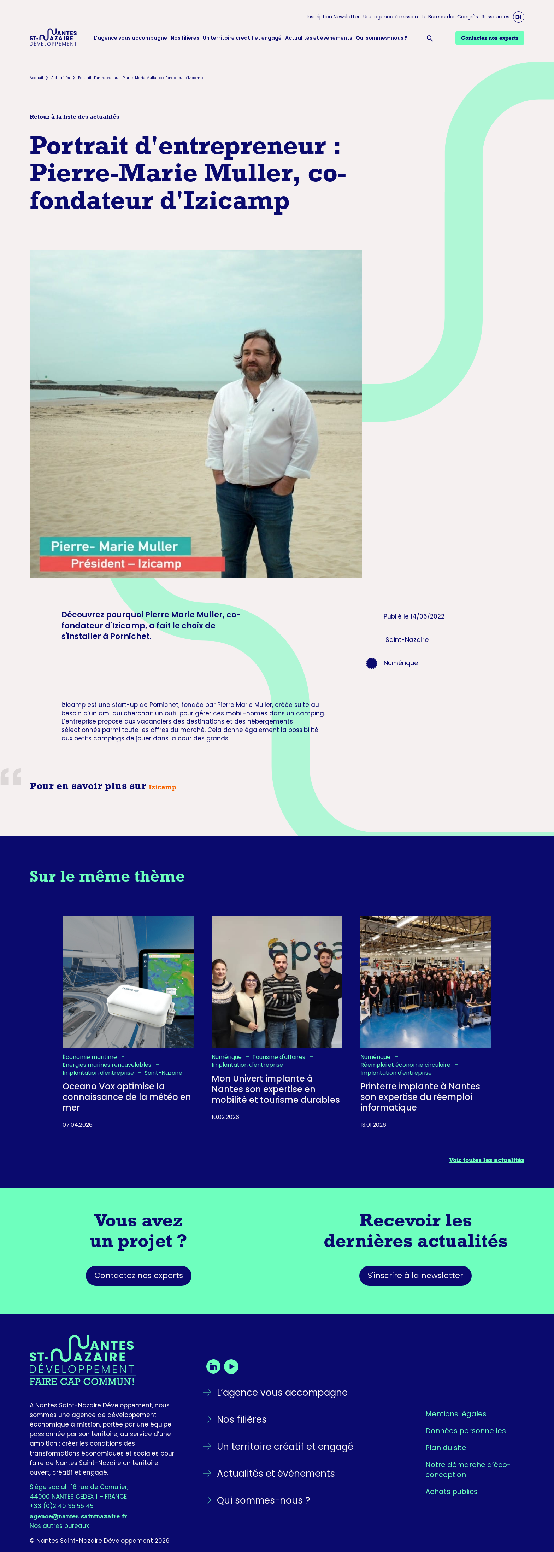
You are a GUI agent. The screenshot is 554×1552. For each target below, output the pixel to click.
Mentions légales (456, 1414)
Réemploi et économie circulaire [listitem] (406, 1065)
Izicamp (162, 787)
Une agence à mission (390, 16)
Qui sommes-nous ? (381, 38)
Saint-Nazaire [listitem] (163, 1073)
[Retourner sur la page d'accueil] (104, 1360)
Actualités (60, 78)
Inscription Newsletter (333, 16)
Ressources (495, 16)
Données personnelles (465, 1431)
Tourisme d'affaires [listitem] (279, 1057)
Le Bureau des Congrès (450, 16)
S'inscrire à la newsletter (415, 1275)
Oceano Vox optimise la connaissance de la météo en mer (127, 1096)
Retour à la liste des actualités (74, 116)
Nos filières (185, 38)
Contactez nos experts (138, 1275)
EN (518, 17)
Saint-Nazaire (407, 639)
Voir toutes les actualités (486, 1160)
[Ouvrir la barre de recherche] (431, 38)
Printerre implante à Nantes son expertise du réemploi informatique (420, 1096)
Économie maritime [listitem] (90, 1057)
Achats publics (451, 1492)
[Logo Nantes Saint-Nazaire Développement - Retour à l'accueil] (53, 38)
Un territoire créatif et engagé (242, 38)
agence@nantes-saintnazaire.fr (78, 1516)
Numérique (401, 662)
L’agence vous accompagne (130, 38)
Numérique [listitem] (227, 1057)
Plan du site (445, 1448)
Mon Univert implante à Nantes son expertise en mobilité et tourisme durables (276, 1089)
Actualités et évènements (318, 38)
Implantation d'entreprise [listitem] (99, 1073)
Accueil (36, 78)
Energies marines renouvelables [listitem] (108, 1065)
